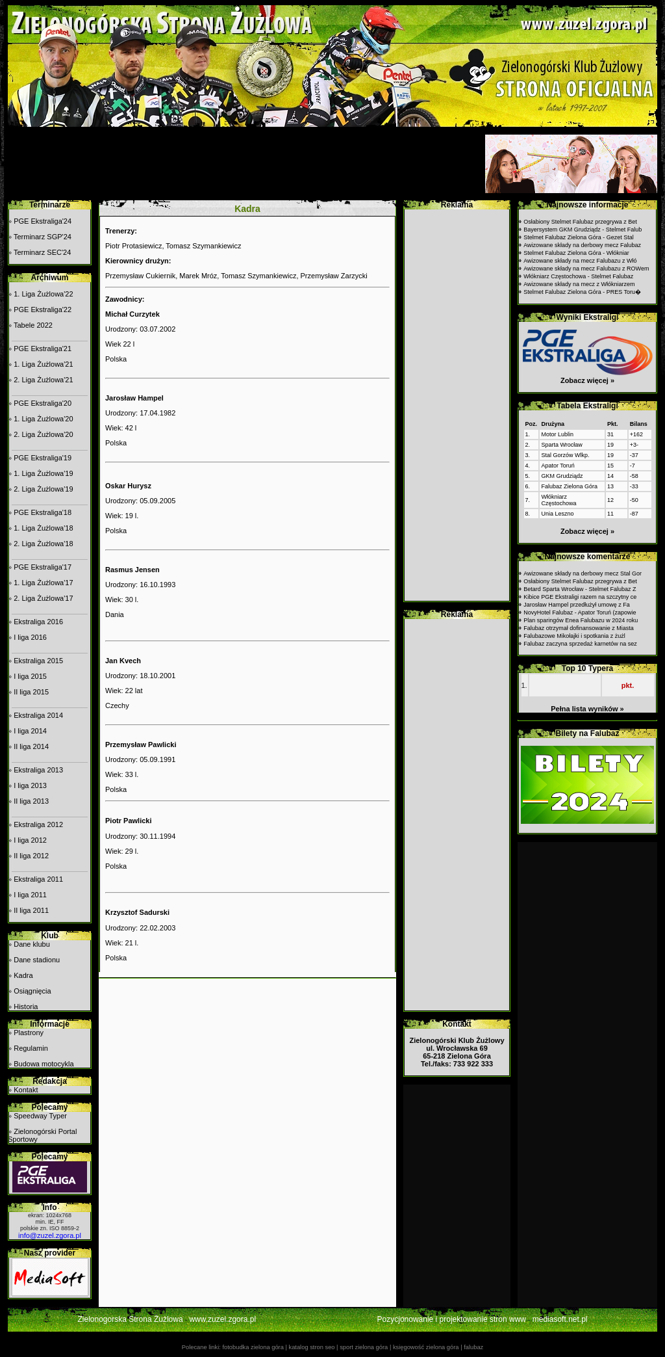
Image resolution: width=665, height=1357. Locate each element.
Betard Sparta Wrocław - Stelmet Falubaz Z (579, 589)
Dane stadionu (37, 960)
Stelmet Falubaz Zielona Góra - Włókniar (576, 253)
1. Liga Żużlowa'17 (43, 582)
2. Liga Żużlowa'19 (43, 489)
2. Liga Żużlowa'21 (43, 380)
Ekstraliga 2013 (38, 770)
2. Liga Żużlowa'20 (43, 434)
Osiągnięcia (32, 991)
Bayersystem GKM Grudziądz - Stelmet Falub (582, 229)
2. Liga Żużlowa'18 (43, 543)
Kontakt (26, 1090)
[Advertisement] (244, 164)
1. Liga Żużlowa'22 (43, 294)
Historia (26, 1006)
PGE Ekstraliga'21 (42, 348)
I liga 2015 (30, 676)
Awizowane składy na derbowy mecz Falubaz (582, 245)
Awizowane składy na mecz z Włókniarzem (578, 284)
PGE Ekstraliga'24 (42, 221)
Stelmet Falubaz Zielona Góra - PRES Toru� (582, 292)
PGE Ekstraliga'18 (42, 512)
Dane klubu (32, 944)
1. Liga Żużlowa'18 (43, 528)
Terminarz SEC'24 (42, 252)
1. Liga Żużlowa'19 (43, 473)
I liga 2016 (30, 637)
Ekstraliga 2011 (38, 879)
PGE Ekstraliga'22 (42, 309)
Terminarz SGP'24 (42, 237)
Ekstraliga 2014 (38, 715)
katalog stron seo (311, 1347)
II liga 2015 (31, 692)
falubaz (473, 1347)
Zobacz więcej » (587, 380)
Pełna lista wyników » (587, 709)
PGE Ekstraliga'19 (42, 458)
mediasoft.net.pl (560, 1319)
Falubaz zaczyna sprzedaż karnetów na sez (580, 643)
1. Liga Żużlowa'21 (43, 364)
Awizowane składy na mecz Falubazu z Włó (579, 260)
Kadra (23, 975)
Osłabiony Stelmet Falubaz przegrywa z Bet (580, 221)
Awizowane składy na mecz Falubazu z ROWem (586, 268)
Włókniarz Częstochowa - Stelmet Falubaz (578, 276)
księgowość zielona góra (426, 1347)
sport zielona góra (364, 1347)
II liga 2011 (31, 910)
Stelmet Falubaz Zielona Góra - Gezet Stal (578, 237)
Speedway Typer (40, 1116)
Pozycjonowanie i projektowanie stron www (451, 1319)
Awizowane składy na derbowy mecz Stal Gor (582, 573)
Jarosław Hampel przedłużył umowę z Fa (576, 604)
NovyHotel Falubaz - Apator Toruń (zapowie (579, 612)
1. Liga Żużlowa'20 (43, 419)
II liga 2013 (31, 801)
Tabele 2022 (33, 325)
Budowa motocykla (43, 1064)
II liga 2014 (31, 746)
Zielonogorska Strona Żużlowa (130, 1319)
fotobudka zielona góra (252, 1347)
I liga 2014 (30, 731)
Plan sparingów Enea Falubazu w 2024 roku (580, 620)
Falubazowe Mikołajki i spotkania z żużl (574, 636)
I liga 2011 (30, 895)
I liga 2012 (30, 840)
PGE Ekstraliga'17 (42, 567)
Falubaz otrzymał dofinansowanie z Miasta (578, 628)
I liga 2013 (30, 785)
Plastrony (29, 1032)
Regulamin (31, 1048)
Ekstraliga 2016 (38, 622)
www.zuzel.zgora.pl (222, 1319)
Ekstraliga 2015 (38, 661)
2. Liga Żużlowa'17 (43, 598)
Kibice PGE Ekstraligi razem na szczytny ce (579, 597)
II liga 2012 (31, 856)
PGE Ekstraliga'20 (42, 403)
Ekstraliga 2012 (38, 824)
